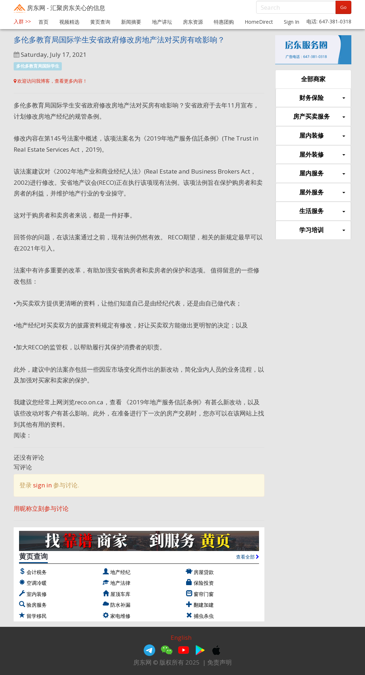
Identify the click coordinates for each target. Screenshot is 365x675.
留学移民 (37, 615)
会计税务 (37, 572)
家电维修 (120, 615)
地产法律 (120, 582)
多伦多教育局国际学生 (37, 66)
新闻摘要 (131, 21)
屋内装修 (322, 135)
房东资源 (193, 21)
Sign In (291, 21)
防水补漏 (120, 604)
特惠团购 (224, 21)
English (181, 637)
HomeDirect (259, 21)
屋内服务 (322, 173)
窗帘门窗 (204, 594)
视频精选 (69, 21)
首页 (43, 21)
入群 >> (22, 21)
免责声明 (219, 662)
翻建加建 (204, 604)
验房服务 (37, 604)
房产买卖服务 (319, 116)
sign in (42, 485)
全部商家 (313, 79)
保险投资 (204, 582)
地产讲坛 (162, 21)
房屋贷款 (204, 572)
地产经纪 (120, 572)
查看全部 (247, 557)
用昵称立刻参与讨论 (41, 508)
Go (343, 7)
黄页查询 (100, 21)
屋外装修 (322, 154)
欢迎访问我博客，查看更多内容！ (50, 81)
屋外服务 (322, 192)
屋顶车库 (120, 594)
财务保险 (322, 98)
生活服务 (322, 211)
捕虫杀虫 (204, 615)
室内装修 (37, 594)
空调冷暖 (37, 582)
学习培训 (322, 230)
